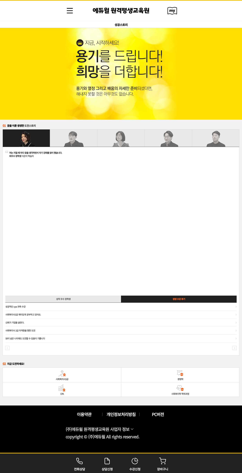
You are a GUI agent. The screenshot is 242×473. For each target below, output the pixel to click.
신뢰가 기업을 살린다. (14, 322)
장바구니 (162, 463)
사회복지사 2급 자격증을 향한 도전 (20, 330)
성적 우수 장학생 (63, 299)
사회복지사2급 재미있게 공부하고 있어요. (23, 314)
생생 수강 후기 (179, 299)
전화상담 (79, 463)
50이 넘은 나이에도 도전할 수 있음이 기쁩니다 (25, 338)
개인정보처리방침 (121, 414)
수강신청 (135, 463)
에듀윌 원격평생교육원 (121, 11)
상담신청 (107, 463)
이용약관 (84, 414)
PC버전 (158, 414)
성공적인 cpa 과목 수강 (15, 306)
